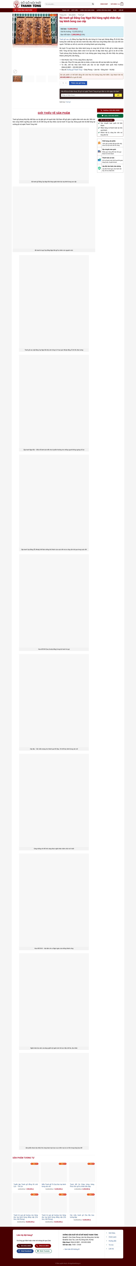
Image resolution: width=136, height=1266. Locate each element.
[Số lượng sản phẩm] (63, 83)
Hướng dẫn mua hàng (104, 10)
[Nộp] (93, 4)
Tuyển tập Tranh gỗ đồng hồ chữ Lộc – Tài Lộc (26, 1185)
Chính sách (112, 1237)
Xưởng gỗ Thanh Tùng (74, 70)
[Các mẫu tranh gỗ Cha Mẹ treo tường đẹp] (82, 1203)
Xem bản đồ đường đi (72, 1249)
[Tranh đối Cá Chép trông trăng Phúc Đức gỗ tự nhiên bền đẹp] (82, 1172)
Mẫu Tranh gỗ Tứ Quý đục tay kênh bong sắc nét (54, 1185)
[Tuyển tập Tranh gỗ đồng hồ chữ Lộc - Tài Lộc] (26, 1172)
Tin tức (111, 1245)
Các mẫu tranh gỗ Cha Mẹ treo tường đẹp (82, 1216)
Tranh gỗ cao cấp (66, 39)
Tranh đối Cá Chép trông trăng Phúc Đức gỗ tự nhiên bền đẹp (82, 1185)
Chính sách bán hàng (87, 10)
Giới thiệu (74, 10)
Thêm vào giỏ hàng (78, 83)
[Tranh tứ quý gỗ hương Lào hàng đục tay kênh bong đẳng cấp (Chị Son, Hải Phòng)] (26, 1203)
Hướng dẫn (112, 1241)
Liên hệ (121, 10)
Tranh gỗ (81, 15)
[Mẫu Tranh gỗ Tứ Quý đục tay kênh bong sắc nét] (54, 1172)
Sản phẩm (72, 15)
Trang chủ (65, 10)
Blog (114, 10)
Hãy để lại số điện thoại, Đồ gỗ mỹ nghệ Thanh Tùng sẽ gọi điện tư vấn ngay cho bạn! (90, 91)
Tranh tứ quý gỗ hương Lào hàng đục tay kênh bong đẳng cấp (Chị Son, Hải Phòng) (26, 1217)
